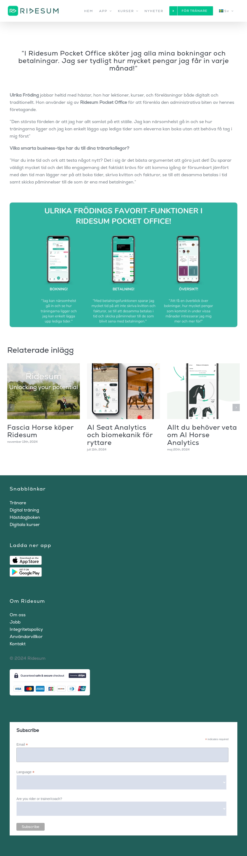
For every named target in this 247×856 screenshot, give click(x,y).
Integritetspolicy (26, 629)
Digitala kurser (25, 524)
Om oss (18, 614)
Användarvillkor (26, 636)
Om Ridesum (27, 601)
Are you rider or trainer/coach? (39, 799)
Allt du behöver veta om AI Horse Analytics (202, 435)
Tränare (18, 502)
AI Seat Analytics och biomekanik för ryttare (120, 435)
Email (22, 744)
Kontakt (18, 643)
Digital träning (24, 510)
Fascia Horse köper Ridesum (40, 431)
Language (25, 772)
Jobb (15, 622)
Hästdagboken (25, 517)
